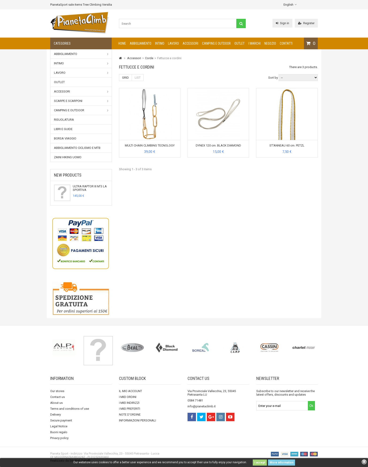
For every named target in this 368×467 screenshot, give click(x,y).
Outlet (239, 43)
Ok (311, 406)
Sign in (282, 23)
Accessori (190, 43)
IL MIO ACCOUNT (130, 391)
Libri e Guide (63, 129)
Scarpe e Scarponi (81, 101)
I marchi (254, 43)
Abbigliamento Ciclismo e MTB (77, 148)
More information (281, 462)
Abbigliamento (140, 43)
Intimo (159, 43)
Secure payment (61, 420)
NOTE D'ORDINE (130, 414)
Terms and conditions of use (69, 408)
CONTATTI (286, 43)
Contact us (57, 397)
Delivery (55, 414)
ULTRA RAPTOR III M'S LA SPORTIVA (90, 188)
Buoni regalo (58, 432)
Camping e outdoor (216, 43)
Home (122, 43)
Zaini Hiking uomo (67, 157)
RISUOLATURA (64, 119)
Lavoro (173, 43)
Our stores (57, 391)
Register (306, 23)
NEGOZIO (270, 43)
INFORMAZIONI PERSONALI (137, 420)
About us (56, 403)
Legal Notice (58, 426)
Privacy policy (59, 438)
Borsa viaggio (65, 138)
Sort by (273, 77)
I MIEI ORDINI (127, 397)
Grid (125, 77)
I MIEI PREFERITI (129, 408)
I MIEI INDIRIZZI (129, 403)
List (138, 77)
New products (67, 175)
